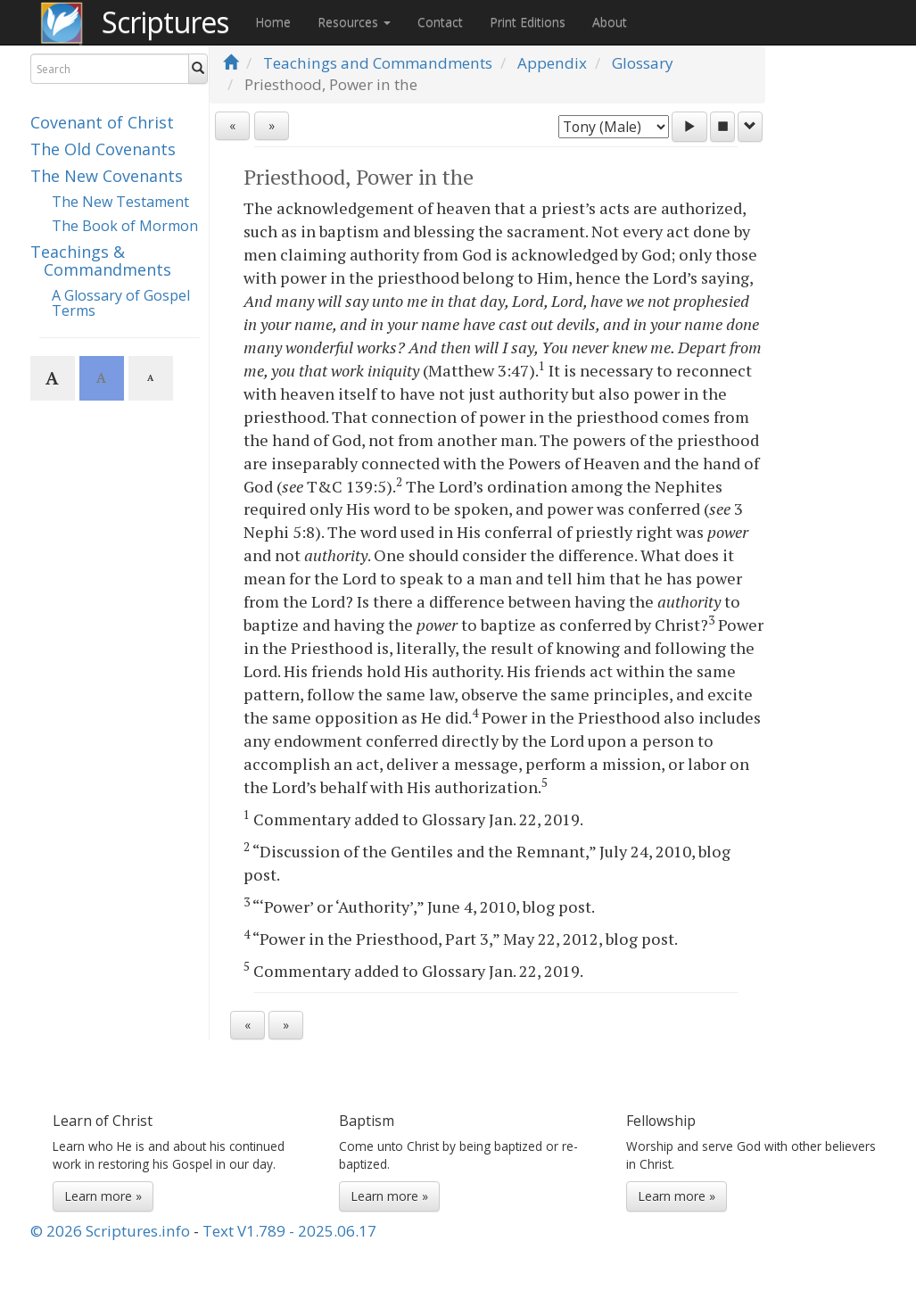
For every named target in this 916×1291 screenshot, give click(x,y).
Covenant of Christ (102, 122)
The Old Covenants (103, 149)
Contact (440, 21)
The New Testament (120, 201)
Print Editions (527, 21)
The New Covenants (106, 175)
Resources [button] (354, 21)
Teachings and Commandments (377, 63)
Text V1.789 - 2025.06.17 (289, 1231)
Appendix (552, 63)
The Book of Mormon (125, 226)
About (609, 21)
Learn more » (103, 1196)
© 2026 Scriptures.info (110, 1231)
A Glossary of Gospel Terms (121, 303)
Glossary (642, 63)
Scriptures (165, 22)
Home (273, 21)
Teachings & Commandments (100, 260)
